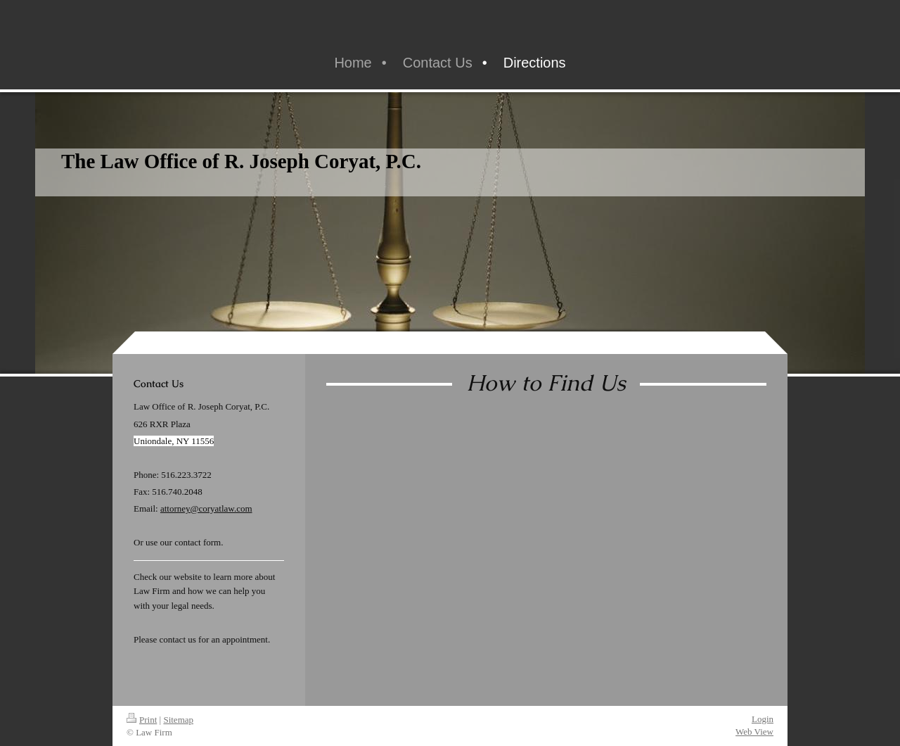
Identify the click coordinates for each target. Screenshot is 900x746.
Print (142, 719)
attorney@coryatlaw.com (206, 508)
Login (762, 719)
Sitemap (178, 719)
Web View (754, 731)
